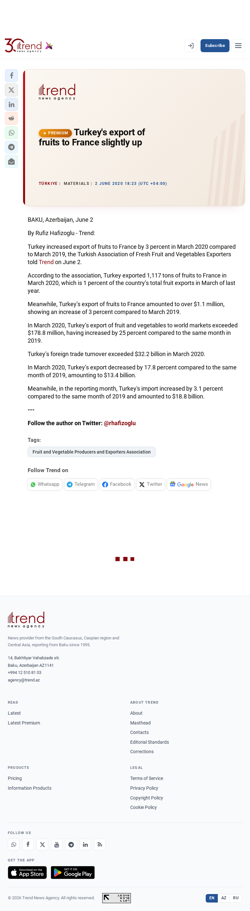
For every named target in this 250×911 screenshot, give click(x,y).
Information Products (29, 788)
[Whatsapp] (14, 844)
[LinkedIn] (85, 844)
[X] (42, 844)
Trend (46, 262)
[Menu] (238, 45)
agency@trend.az (24, 680)
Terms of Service (146, 778)
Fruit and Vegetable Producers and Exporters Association (92, 452)
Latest (14, 713)
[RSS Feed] (99, 844)
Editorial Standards (149, 742)
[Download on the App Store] (27, 872)
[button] (11, 75)
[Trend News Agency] (26, 620)
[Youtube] (56, 844)
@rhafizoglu (120, 423)
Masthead (140, 722)
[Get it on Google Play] (73, 872)
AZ (224, 898)
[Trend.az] (29, 45)
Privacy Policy (144, 788)
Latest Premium (24, 722)
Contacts (139, 732)
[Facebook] (28, 844)
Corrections (142, 751)
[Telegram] (71, 844)
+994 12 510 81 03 (24, 672)
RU (236, 898)
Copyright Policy (146, 797)
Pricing (15, 778)
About (136, 713)
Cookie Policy (143, 807)
